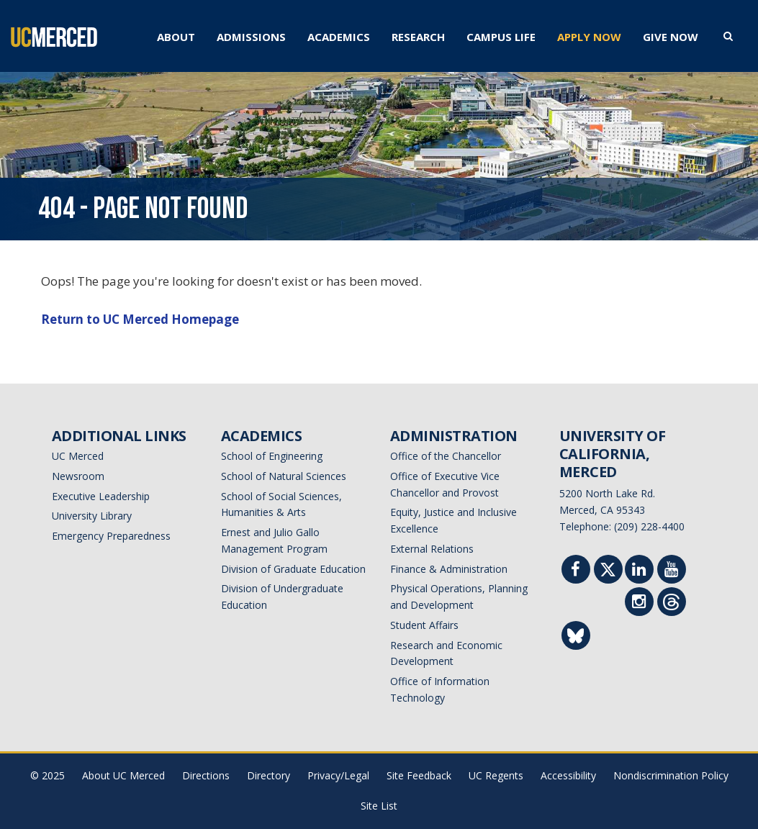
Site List (379, 805)
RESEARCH (418, 37)
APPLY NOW (589, 37)
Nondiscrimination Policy (670, 775)
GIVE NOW (670, 37)
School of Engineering (271, 456)
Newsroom (78, 476)
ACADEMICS (338, 37)
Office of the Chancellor (445, 456)
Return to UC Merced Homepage (140, 319)
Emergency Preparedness (111, 536)
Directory (268, 775)
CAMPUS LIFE (501, 37)
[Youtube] (671, 571)
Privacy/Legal (338, 775)
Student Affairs (424, 625)
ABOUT (176, 37)
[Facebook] (575, 571)
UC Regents (496, 775)
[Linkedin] (639, 571)
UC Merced (78, 456)
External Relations (432, 549)
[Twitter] (608, 572)
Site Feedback (419, 775)
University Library (92, 515)
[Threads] (671, 605)
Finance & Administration (448, 569)
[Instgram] (639, 603)
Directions (206, 775)
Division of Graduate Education (293, 569)
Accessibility (568, 775)
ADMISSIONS (251, 37)
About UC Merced (123, 775)
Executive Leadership (101, 496)
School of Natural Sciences (283, 476)
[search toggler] (728, 35)
